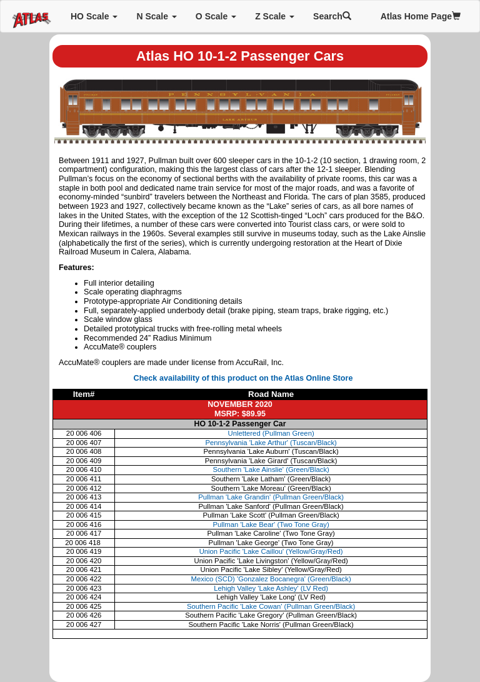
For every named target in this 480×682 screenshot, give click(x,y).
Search (332, 16)
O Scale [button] (216, 16)
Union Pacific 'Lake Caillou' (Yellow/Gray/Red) (271, 551)
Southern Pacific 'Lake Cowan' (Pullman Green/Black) (271, 606)
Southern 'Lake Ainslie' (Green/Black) (270, 469)
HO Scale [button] (94, 16)
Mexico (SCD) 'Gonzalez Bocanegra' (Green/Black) (271, 579)
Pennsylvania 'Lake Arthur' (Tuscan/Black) (270, 442)
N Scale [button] (156, 16)
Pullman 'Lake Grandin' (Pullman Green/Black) (271, 497)
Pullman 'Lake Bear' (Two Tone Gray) (271, 524)
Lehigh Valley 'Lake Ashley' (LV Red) (271, 588)
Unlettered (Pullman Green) (271, 433)
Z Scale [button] (274, 16)
